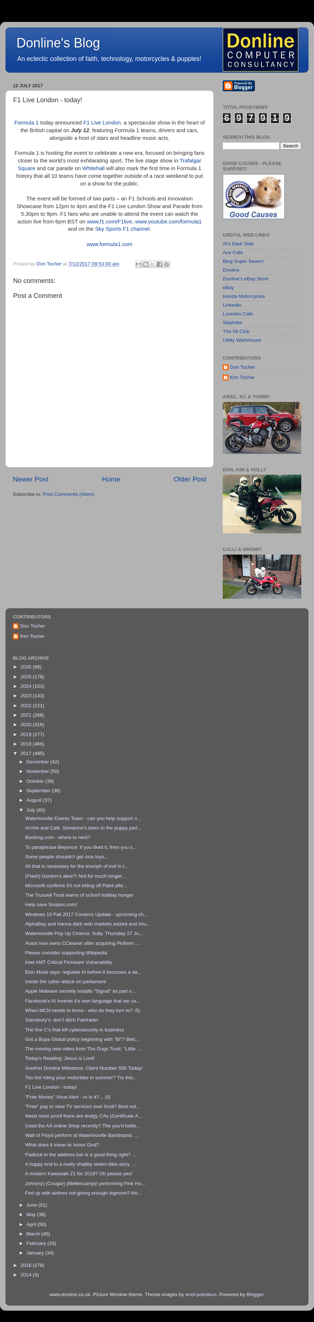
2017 (26, 753)
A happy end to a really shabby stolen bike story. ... (80, 1164)
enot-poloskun (201, 1294)
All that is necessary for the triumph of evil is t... (76, 866)
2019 (26, 734)
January (35, 1253)
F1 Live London (101, 123)
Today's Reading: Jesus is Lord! (60, 1058)
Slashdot (232, 322)
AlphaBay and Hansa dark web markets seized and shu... (87, 924)
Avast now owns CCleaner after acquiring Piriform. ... (83, 943)
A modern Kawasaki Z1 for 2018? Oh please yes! (78, 1173)
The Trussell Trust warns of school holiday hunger (79, 895)
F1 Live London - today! (51, 1087)
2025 (26, 676)
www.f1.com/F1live (109, 222)
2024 (26, 686)
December (38, 762)
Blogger (254, 1294)
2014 (26, 1274)
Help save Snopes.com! (51, 904)
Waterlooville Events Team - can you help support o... (83, 818)
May (31, 1214)
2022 (26, 705)
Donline (231, 270)
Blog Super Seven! (243, 261)
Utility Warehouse (242, 340)
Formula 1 (26, 123)
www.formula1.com (109, 244)
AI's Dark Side (238, 243)
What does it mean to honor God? (62, 1144)
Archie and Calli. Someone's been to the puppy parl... (83, 828)
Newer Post (31, 479)
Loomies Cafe (238, 314)
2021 (26, 715)
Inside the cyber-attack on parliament (65, 981)
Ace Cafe (233, 252)
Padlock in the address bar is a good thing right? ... (80, 1154)
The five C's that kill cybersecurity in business (74, 1029)
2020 (26, 724)
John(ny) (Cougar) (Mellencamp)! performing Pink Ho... (85, 1183)
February (36, 1243)
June (32, 1205)
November (38, 771)
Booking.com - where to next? (58, 837)
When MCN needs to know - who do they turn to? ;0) (82, 1010)
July (31, 810)
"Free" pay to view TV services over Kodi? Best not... (82, 1106)
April (32, 1224)
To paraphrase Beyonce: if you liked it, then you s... (81, 847)
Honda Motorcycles (244, 296)
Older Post (190, 479)
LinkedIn (232, 305)
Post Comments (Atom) (68, 494)
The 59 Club (236, 331)
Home (111, 479)
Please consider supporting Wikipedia (66, 952)
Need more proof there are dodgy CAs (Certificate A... (83, 1116)
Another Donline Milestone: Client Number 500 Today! (84, 1068)
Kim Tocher (242, 377)
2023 (26, 695)
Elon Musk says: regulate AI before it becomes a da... (83, 972)
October (35, 781)
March (33, 1234)
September (39, 790)
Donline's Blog (58, 42)
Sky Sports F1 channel (122, 229)
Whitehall (93, 168)
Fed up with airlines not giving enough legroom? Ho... (83, 1193)
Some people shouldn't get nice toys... (66, 856)
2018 (26, 744)
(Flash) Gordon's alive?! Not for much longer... (75, 876)
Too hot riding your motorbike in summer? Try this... (81, 1077)
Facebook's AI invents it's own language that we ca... (82, 1001)
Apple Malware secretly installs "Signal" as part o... (80, 991)
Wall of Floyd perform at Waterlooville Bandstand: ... (81, 1135)
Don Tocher (242, 367)
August (34, 800)
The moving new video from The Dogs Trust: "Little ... (83, 1048)
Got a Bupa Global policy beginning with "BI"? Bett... (82, 1039)
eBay (228, 287)
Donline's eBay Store (246, 278)
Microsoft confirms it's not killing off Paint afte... (76, 885)
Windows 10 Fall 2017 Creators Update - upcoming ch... (86, 914)
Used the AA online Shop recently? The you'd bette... (82, 1126)
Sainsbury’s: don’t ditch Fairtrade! (61, 1020)
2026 (26, 667)
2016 (26, 1265)
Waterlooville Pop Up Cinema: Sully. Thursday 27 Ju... (84, 933)
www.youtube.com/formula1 (168, 222)
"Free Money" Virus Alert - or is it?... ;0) (67, 1097)
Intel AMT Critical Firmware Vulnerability (68, 962)
